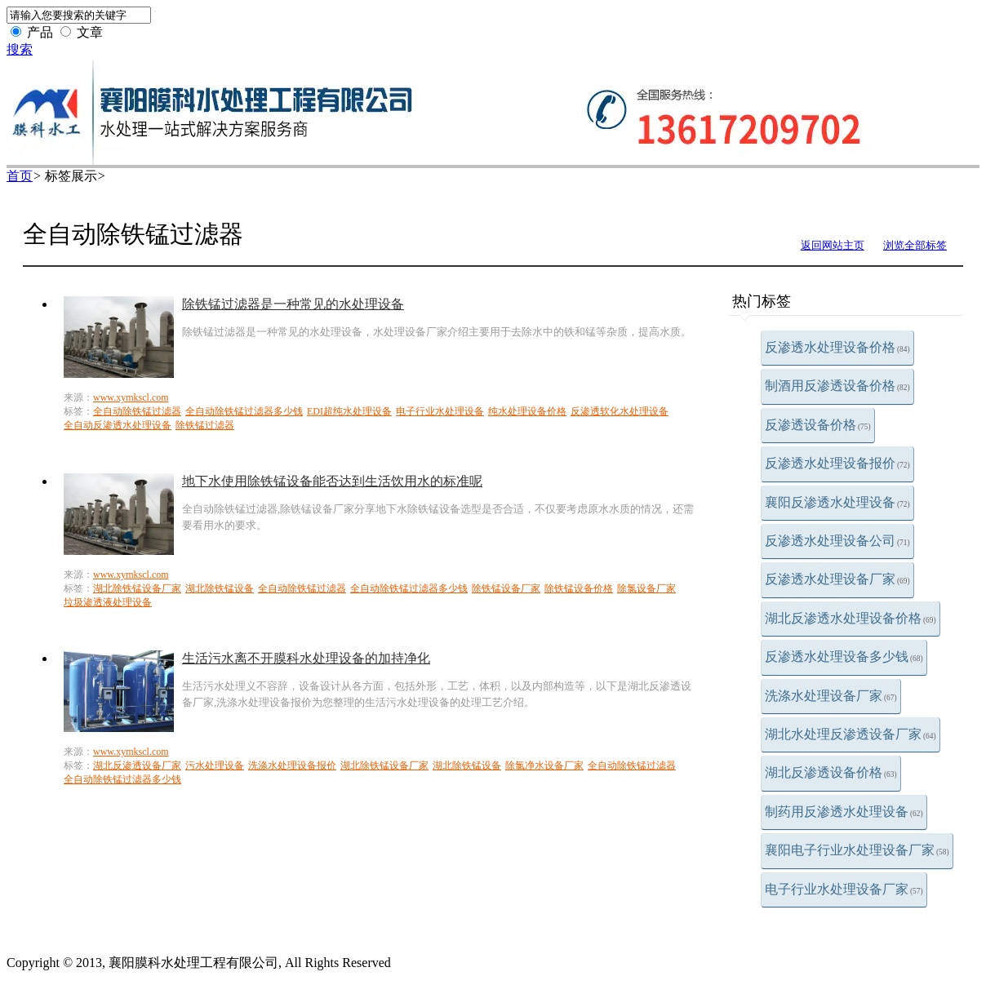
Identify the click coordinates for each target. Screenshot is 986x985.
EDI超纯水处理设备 (349, 411)
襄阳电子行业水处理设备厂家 (857, 850)
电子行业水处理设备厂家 (844, 889)
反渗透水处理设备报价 (837, 463)
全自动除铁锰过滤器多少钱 (244, 411)
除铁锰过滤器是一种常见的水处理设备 (293, 304)
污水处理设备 (214, 765)
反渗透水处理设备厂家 (837, 579)
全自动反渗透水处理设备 (117, 425)
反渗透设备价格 (818, 425)
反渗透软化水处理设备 (619, 411)
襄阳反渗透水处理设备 (837, 502)
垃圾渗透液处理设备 (108, 602)
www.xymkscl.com (131, 397)
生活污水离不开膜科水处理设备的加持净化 (306, 658)
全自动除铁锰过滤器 (137, 411)
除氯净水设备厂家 (544, 765)
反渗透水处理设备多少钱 (844, 656)
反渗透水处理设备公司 (837, 541)
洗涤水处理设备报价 (292, 765)
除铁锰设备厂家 (506, 588)
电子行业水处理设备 (440, 411)
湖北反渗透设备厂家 (137, 765)
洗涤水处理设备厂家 (831, 696)
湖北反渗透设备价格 (831, 772)
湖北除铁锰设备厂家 (137, 588)
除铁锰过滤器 (204, 425)
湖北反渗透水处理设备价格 (850, 618)
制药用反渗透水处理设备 (844, 812)
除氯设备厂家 (646, 588)
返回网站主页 (832, 245)
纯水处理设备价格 (527, 411)
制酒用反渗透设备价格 (837, 386)
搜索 (20, 49)
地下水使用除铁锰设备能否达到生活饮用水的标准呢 (332, 481)
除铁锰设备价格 (578, 588)
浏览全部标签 (915, 245)
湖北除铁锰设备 (219, 588)
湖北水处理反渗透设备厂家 (850, 734)
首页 (20, 176)
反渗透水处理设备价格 (837, 347)
